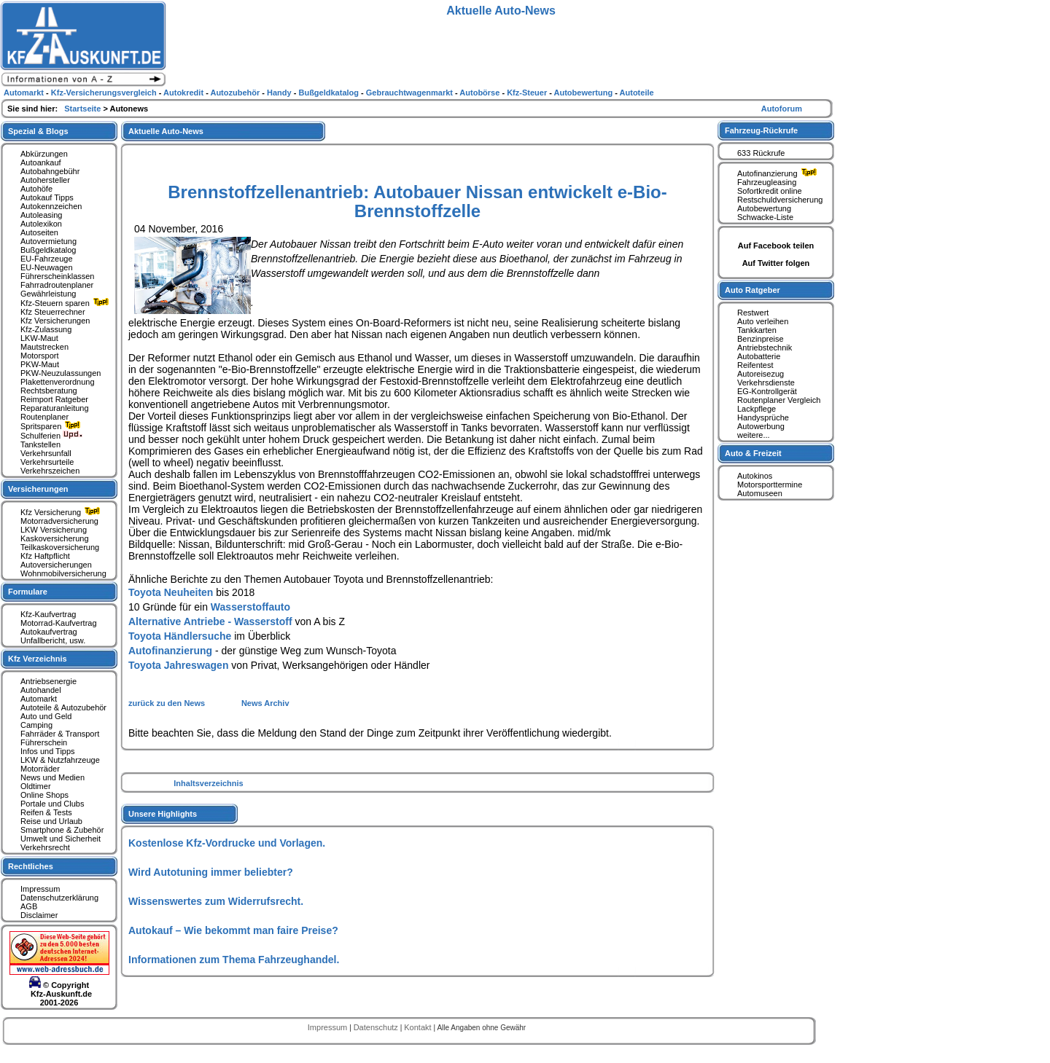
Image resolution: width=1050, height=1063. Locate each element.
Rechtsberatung (48, 390)
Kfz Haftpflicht (45, 556)
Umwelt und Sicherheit (60, 838)
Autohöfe (36, 188)
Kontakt (418, 1027)
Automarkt (38, 698)
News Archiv (265, 703)
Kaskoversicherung (54, 538)
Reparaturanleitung (54, 408)
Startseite (83, 108)
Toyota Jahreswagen (178, 665)
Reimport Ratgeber (54, 399)
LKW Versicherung (53, 529)
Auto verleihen (762, 321)
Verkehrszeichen (49, 470)
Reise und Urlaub (51, 821)
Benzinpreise (760, 338)
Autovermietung (48, 241)
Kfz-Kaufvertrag (48, 614)
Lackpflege (756, 408)
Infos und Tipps (47, 751)
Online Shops (44, 795)
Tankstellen (40, 444)
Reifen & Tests (46, 812)
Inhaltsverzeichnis (208, 783)
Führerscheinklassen (57, 276)
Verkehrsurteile (47, 462)
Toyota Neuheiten (170, 592)
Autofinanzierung (170, 650)
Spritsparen (52, 426)
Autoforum (781, 108)
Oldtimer (35, 786)
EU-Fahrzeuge (46, 258)
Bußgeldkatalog (48, 250)
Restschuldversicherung (779, 199)
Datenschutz (377, 1027)
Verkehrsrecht (45, 847)
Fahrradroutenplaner (56, 285)
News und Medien (52, 777)
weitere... (753, 435)
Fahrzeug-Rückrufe (761, 130)
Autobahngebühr (49, 171)
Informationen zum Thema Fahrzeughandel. (233, 959)
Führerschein (43, 742)
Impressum (40, 888)
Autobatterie (758, 356)
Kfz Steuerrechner (52, 311)
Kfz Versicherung (62, 512)
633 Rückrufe (761, 153)
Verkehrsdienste (766, 382)
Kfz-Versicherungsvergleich (105, 92)
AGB (28, 906)
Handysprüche (763, 417)
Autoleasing (41, 215)
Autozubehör (236, 92)
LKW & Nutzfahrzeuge (60, 760)
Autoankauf (40, 162)
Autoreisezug (760, 373)
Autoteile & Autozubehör (63, 707)
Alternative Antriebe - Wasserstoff (210, 621)
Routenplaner (44, 416)
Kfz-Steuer (528, 92)
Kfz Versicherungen (55, 320)
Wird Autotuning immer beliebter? (210, 872)
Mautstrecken (44, 346)
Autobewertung (764, 208)
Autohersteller (45, 180)
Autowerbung (761, 426)
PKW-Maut (39, 364)
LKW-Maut (39, 338)
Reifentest (755, 365)
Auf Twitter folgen (776, 263)
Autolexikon (41, 223)
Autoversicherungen (56, 564)
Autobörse (480, 92)
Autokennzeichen (51, 206)
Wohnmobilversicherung (63, 573)
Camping (36, 725)
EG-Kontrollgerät (767, 391)
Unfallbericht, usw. (52, 640)
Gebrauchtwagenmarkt (410, 92)
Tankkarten (757, 330)
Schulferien (51, 435)
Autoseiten (39, 232)
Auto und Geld (45, 716)
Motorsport (39, 355)
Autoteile (637, 92)
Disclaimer (39, 915)
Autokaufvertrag (48, 631)
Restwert (753, 312)
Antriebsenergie (48, 681)
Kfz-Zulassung (45, 329)
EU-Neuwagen (46, 267)
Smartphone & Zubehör (62, 829)
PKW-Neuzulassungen (60, 373)
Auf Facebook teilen (776, 245)
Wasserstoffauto (250, 607)
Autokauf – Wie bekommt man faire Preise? (233, 930)
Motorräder (40, 768)
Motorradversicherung (59, 521)
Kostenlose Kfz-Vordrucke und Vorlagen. (226, 843)
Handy (280, 92)
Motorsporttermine (769, 484)
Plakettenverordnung (57, 381)
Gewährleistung (48, 293)
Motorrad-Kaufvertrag (58, 623)
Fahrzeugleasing (766, 182)
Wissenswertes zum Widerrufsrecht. (215, 901)
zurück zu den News (167, 703)
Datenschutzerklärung (59, 897)
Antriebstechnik (764, 347)
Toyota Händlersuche (179, 636)
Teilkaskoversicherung (59, 547)
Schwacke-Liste (765, 217)
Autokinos (754, 475)
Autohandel (40, 690)
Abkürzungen (44, 153)
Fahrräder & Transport (59, 733)
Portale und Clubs (52, 803)
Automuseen (759, 493)
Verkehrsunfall (45, 453)
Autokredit (184, 92)
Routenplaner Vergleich (778, 400)
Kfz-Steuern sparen (66, 303)
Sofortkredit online (769, 191)
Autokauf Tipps (47, 197)
